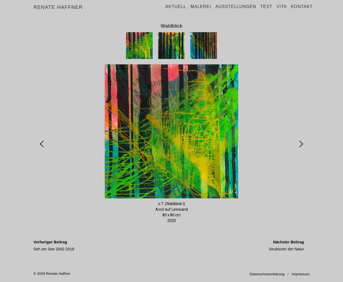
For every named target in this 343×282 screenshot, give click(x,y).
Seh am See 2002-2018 (101, 244)
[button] (139, 45)
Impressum (301, 274)
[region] (171, 130)
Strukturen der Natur (236, 244)
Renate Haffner (58, 7)
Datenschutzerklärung (266, 274)
